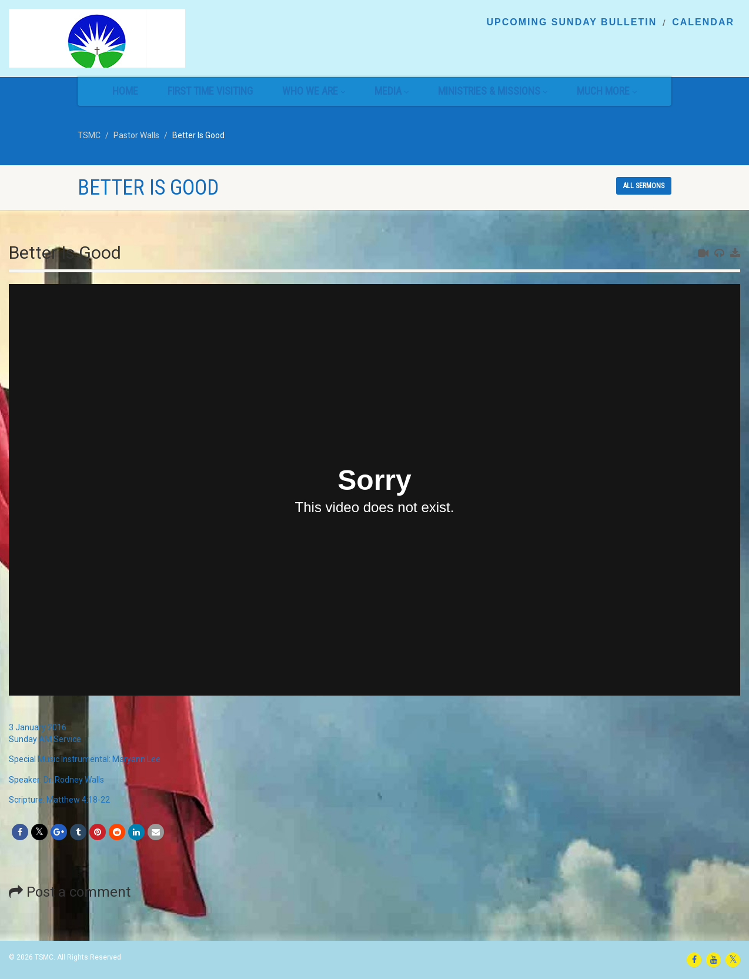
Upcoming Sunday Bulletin (571, 22)
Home (125, 91)
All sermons (643, 186)
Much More (607, 91)
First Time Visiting (210, 91)
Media (391, 91)
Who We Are (313, 91)
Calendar (703, 22)
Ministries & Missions (492, 91)
